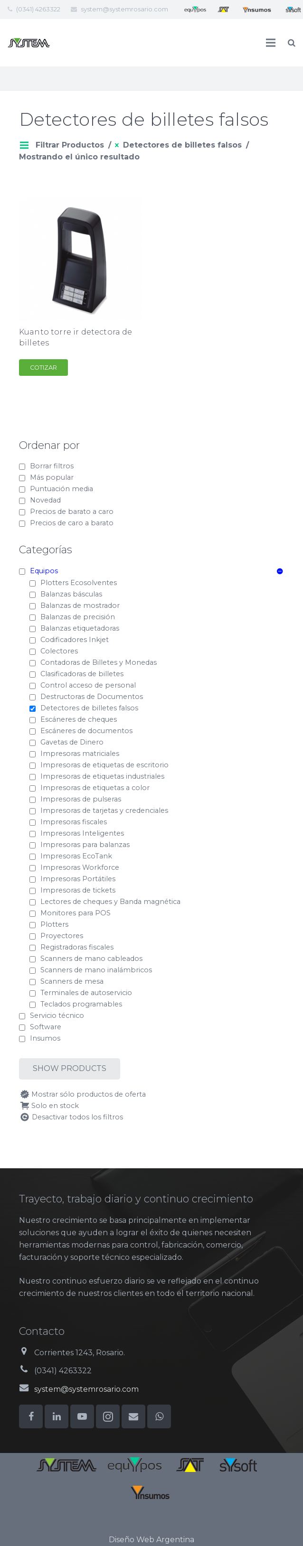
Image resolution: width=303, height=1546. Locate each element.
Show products (69, 1068)
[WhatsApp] (159, 1416)
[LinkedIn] (56, 1416)
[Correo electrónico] (133, 1416)
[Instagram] (108, 1416)
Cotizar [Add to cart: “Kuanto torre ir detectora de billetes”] (43, 367)
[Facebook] (31, 1416)
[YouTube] (82, 1416)
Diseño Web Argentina (151, 1539)
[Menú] (271, 43)
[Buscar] (292, 43)
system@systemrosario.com (124, 9)
